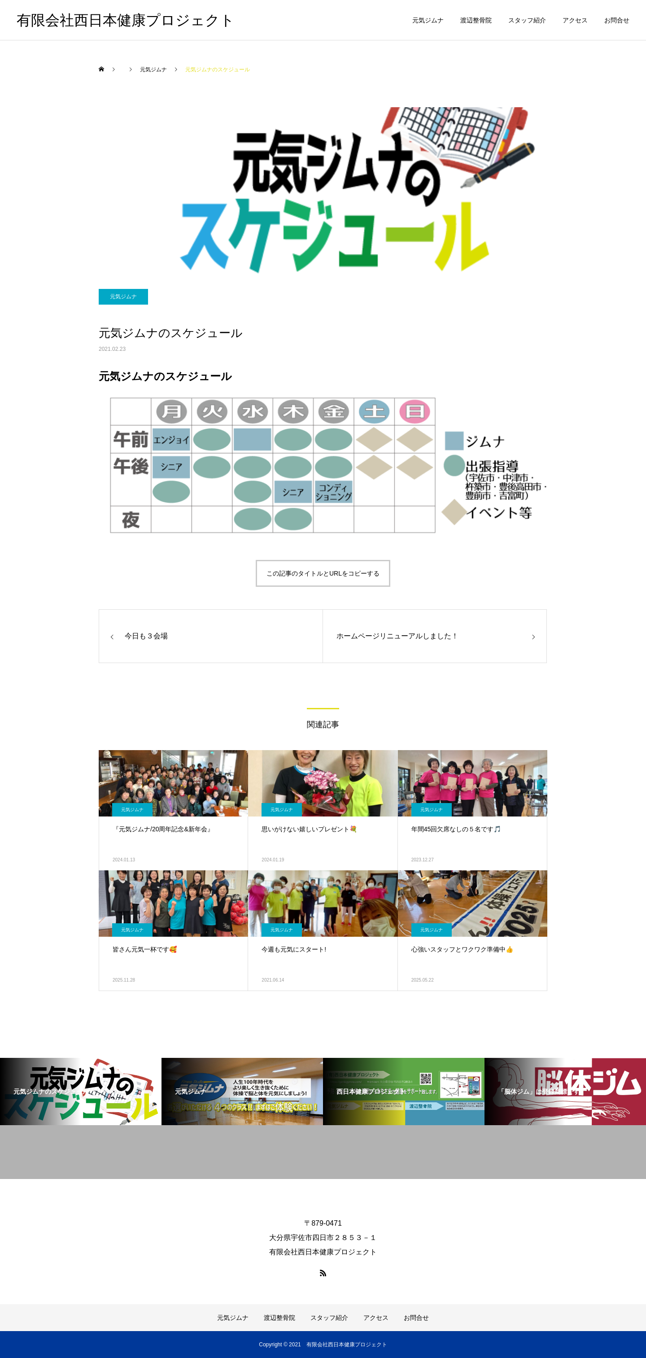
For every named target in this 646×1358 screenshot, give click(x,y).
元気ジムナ (428, 20)
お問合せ (616, 20)
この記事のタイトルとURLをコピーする (323, 573)
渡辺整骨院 (476, 20)
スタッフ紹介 (527, 20)
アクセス (575, 20)
